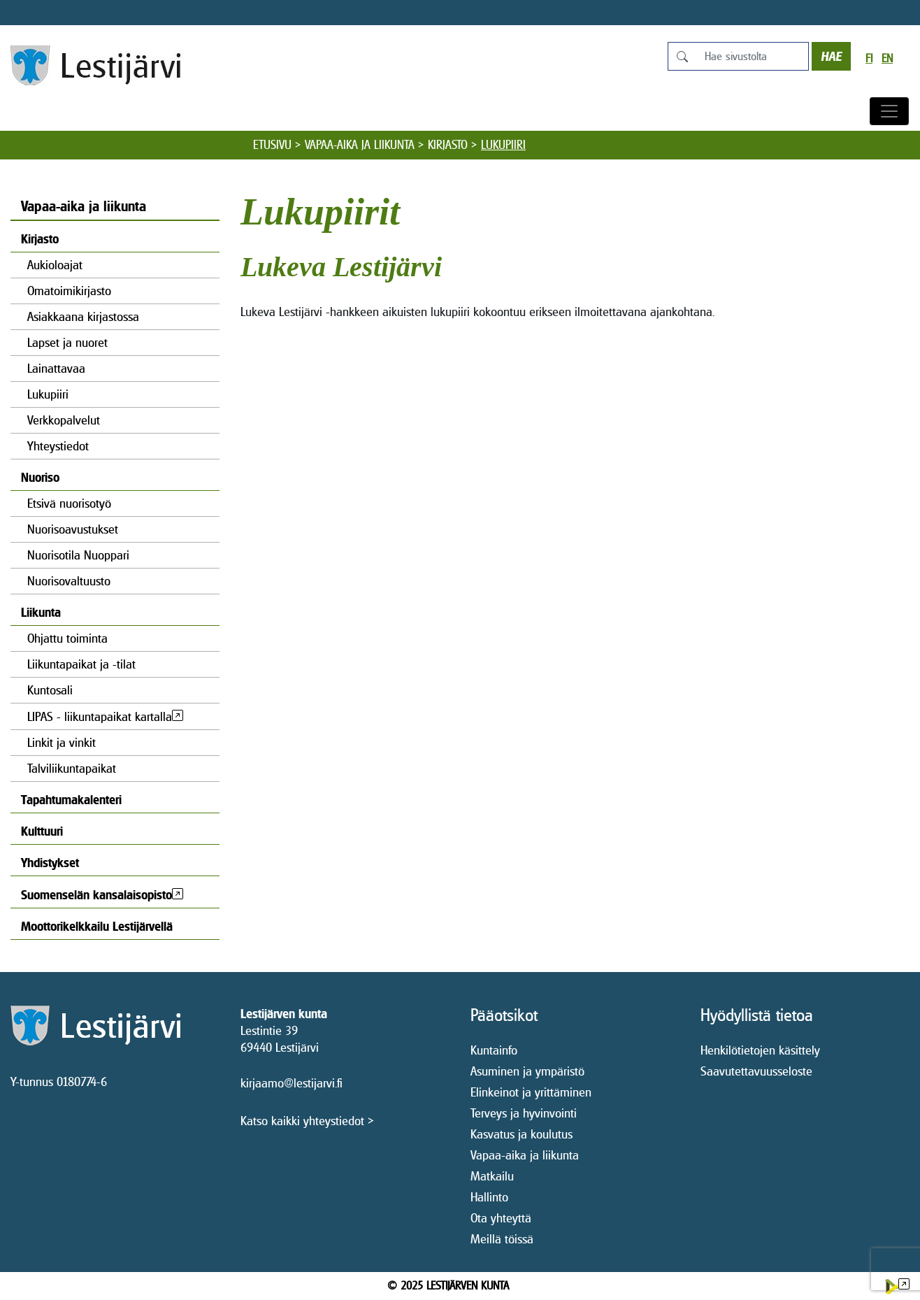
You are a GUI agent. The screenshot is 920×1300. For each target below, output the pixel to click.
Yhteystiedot (58, 445)
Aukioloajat (54, 264)
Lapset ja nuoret (67, 342)
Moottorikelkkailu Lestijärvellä (97, 926)
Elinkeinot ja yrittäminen (530, 1092)
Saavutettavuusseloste (756, 1071)
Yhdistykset (50, 862)
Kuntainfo (493, 1050)
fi (868, 58)
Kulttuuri (42, 831)
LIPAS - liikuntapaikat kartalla (99, 716)
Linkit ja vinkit (61, 742)
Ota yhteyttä (500, 1217)
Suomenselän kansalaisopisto (96, 894)
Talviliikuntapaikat (71, 768)
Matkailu (492, 1176)
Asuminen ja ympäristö (527, 1071)
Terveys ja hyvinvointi (523, 1113)
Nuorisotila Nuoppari (78, 555)
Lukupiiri (48, 394)
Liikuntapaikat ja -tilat (81, 664)
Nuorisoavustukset (72, 529)
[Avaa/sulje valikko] (889, 111)
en (887, 58)
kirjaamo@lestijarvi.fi (291, 1083)
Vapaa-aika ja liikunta (360, 145)
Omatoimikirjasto (69, 290)
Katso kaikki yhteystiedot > (307, 1120)
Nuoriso (40, 477)
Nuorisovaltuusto (68, 580)
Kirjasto (448, 145)
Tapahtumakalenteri (71, 799)
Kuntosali (50, 690)
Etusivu (272, 145)
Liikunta (41, 612)
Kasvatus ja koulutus (521, 1134)
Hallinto (489, 1197)
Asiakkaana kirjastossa (83, 316)
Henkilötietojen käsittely (760, 1050)
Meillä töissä (501, 1238)
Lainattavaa (56, 368)
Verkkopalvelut (63, 420)
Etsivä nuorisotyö (69, 503)
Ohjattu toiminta (67, 638)
